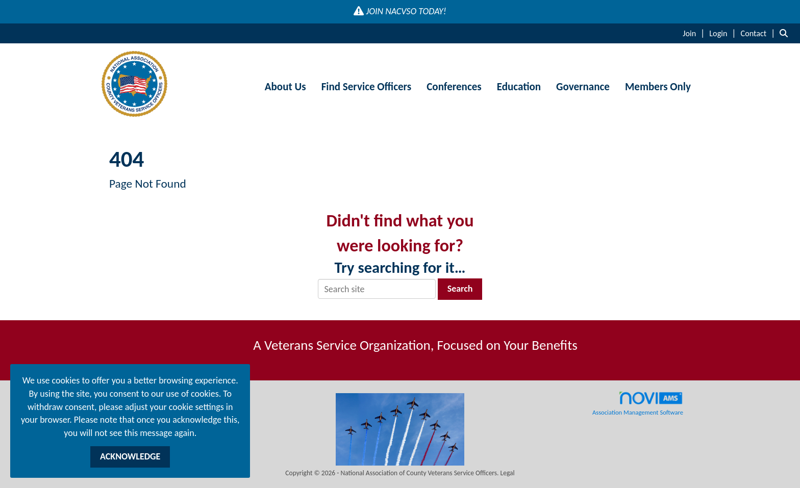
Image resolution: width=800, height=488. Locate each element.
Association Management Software (637, 403)
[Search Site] (786, 33)
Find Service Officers (366, 86)
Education (519, 86)
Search (460, 288)
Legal (508, 473)
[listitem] (695, 33)
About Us (285, 86)
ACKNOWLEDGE (130, 456)
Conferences (454, 86)
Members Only (658, 86)
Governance (583, 86)
